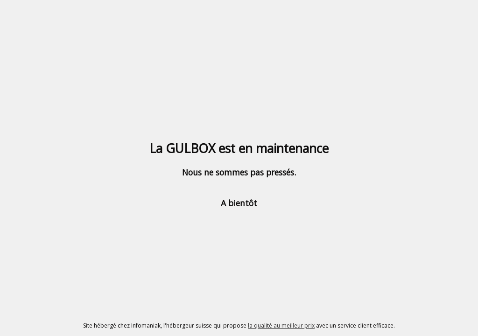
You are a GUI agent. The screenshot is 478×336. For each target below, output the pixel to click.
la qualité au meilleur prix (281, 325)
